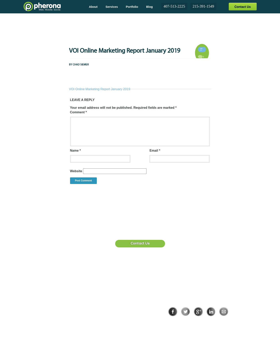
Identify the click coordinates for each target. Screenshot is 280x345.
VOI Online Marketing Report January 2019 (99, 89)
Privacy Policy (185, 321)
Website (76, 171)
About (93, 6)
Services (112, 6)
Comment (78, 112)
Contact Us (243, 6)
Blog (149, 6)
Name (75, 150)
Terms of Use (212, 321)
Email (154, 150)
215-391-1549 (203, 6)
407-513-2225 (174, 6)
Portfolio (132, 6)
